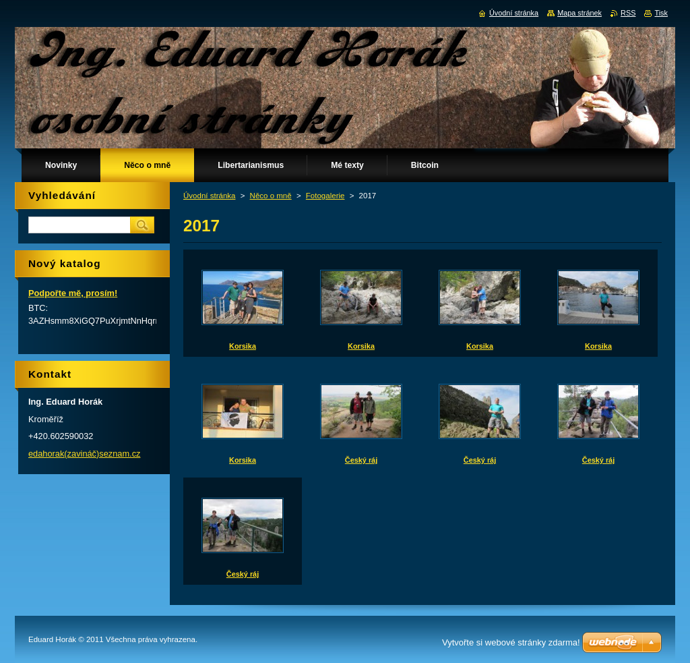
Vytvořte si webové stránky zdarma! (511, 642)
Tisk (661, 13)
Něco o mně (271, 196)
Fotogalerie (325, 196)
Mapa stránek (579, 13)
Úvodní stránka (209, 196)
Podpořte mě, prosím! (72, 293)
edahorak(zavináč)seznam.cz (84, 454)
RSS (628, 13)
